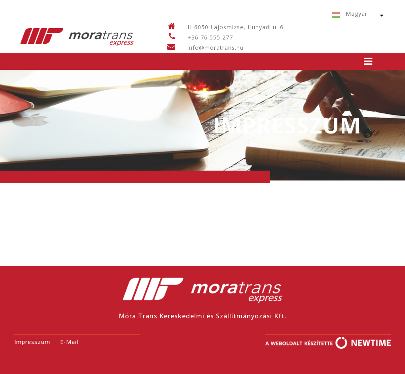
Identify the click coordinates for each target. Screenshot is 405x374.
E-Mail (69, 342)
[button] (355, 15)
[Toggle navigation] (368, 61)
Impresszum (32, 342)
